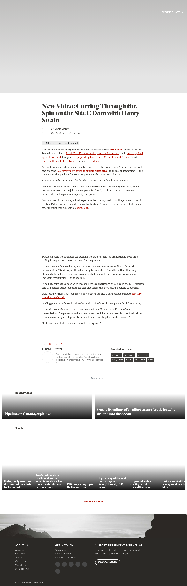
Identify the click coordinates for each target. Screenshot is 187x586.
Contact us (60, 550)
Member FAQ (22, 569)
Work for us (21, 557)
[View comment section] (19, 171)
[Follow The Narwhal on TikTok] (78, 564)
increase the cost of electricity (59, 161)
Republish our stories (65, 557)
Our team (20, 553)
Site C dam (116, 150)
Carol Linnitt (62, 128)
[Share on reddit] (19, 162)
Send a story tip (63, 553)
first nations (143, 355)
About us (19, 550)
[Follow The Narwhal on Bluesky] (58, 564)
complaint (82, 208)
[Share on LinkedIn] (19, 158)
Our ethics (20, 561)
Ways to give (21, 565)
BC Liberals (129, 355)
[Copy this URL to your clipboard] (19, 148)
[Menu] (25, 11)
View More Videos (93, 501)
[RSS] (58, 571)
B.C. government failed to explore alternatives (82, 171)
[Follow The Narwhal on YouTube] (72, 564)
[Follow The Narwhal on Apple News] (85, 564)
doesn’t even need (103, 161)
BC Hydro (116, 355)
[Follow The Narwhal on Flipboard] (65, 564)
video (150, 360)
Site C (129, 360)
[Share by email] (19, 167)
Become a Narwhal (152, 12)
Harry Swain (117, 360)
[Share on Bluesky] (19, 153)
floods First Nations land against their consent (92, 154)
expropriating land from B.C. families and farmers (102, 157)
